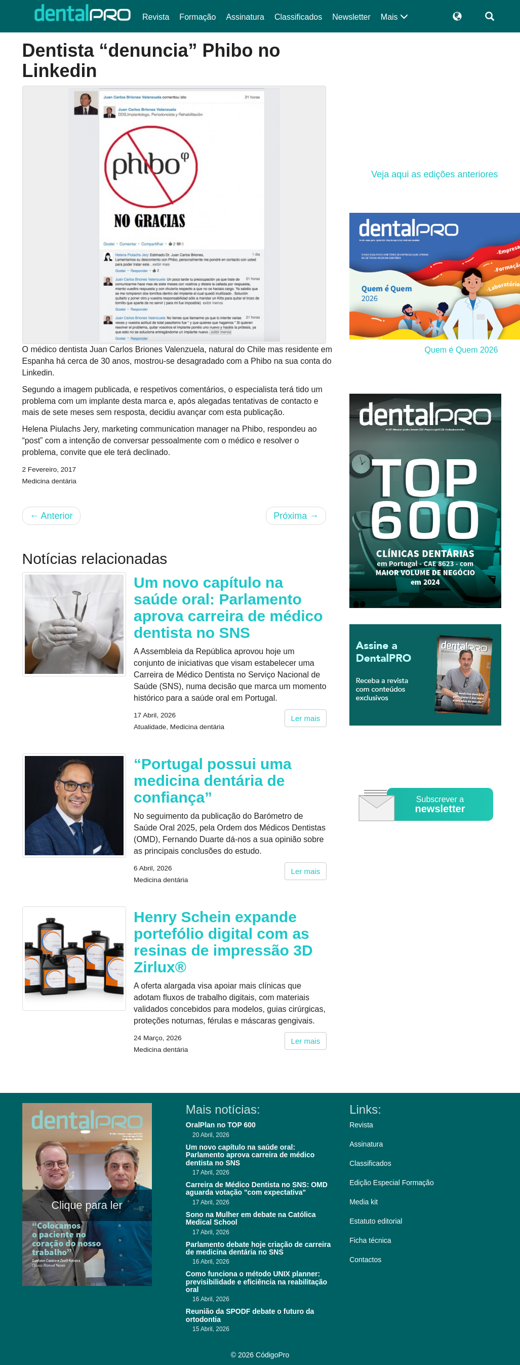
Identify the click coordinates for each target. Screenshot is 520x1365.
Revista (155, 17)
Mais (394, 17)
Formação (197, 17)
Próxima (295, 516)
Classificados (298, 17)
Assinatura (245, 17)
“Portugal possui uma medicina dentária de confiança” (213, 780)
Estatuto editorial (375, 1221)
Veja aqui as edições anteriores (434, 174)
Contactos (365, 1260)
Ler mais (306, 718)
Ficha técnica (370, 1240)
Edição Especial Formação (391, 1183)
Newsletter (351, 17)
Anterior (51, 516)
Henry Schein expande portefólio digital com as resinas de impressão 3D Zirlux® (223, 941)
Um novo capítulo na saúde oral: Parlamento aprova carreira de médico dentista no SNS (228, 607)
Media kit (363, 1202)
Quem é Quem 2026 (461, 350)
